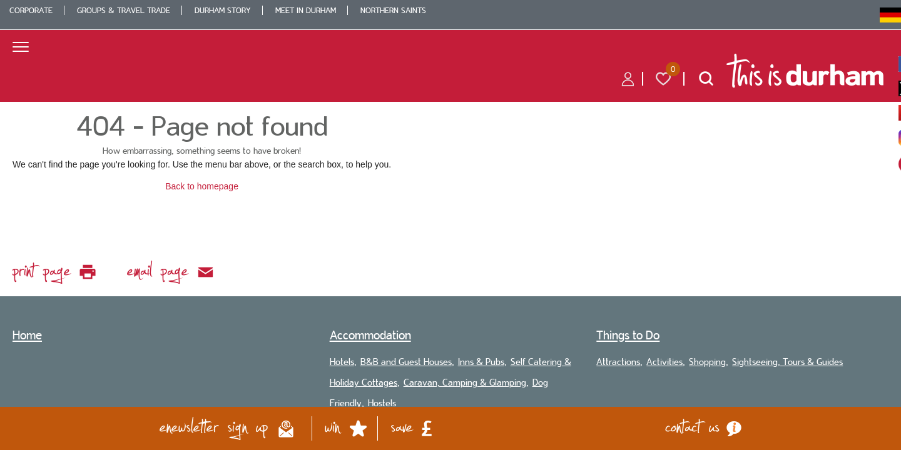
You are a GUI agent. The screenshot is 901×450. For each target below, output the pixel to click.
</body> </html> (450, 225)
